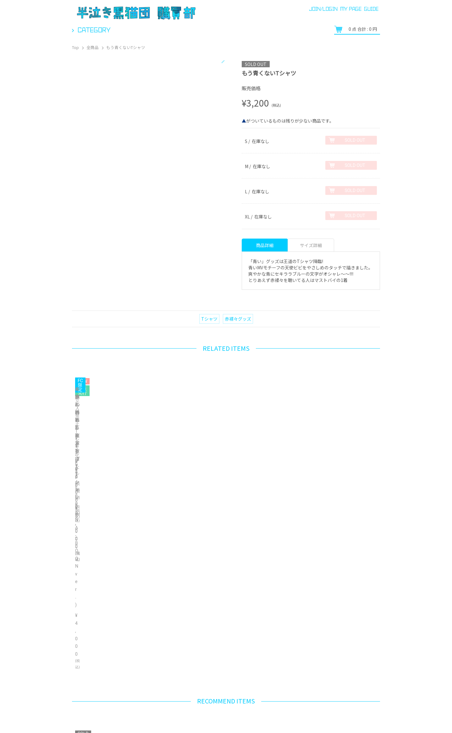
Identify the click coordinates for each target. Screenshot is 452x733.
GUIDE (371, 9)
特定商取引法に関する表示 (149, 717)
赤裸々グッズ (238, 319)
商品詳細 (264, 245)
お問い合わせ (198, 717)
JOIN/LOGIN (323, 9)
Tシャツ (209, 319)
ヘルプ (106, 717)
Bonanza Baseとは (365, 706)
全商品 (92, 47)
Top (75, 47)
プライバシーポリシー (320, 706)
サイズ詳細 (311, 245)
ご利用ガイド (77, 717)
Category (94, 30)
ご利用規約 (232, 717)
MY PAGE (350, 9)
